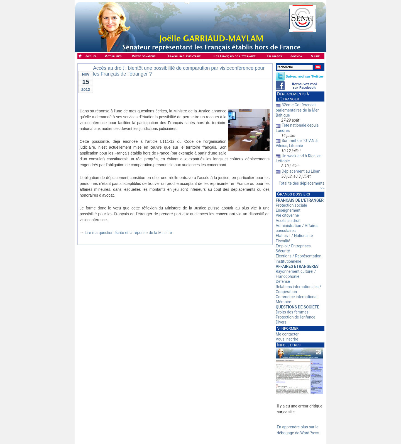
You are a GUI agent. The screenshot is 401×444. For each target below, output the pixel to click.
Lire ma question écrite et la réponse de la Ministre (128, 232)
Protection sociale (291, 205)
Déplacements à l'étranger (292, 96)
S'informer (288, 328)
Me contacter (287, 334)
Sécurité (283, 251)
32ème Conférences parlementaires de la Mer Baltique (297, 110)
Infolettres (288, 345)
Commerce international (296, 297)
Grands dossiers (293, 194)
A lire (315, 56)
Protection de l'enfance (295, 317)
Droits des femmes (292, 312)
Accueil (91, 56)
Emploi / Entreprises (293, 246)
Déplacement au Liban (301, 171)
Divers (281, 322)
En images (274, 56)
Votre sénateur (144, 56)
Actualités (113, 56)
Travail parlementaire (184, 56)
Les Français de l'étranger (235, 56)
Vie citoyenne (287, 215)
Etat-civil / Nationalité (294, 235)
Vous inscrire (287, 339)
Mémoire (283, 302)
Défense (283, 281)
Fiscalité (283, 241)
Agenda (296, 56)
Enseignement (288, 210)
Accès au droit (288, 220)
